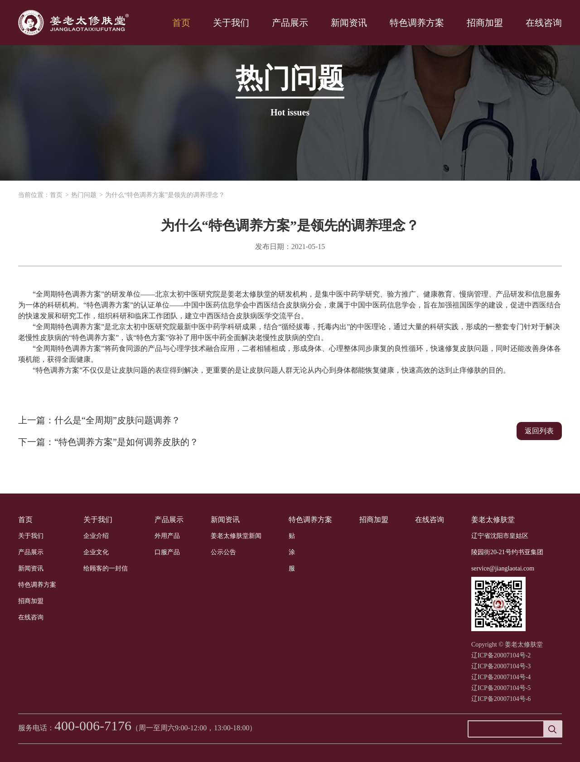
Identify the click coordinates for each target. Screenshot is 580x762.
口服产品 (167, 552)
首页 (181, 23)
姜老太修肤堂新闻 (236, 535)
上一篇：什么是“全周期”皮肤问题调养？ (99, 420)
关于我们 (231, 23)
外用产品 (167, 535)
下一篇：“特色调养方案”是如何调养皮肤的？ (108, 442)
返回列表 (539, 431)
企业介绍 (96, 535)
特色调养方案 (417, 23)
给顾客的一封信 (105, 568)
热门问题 (84, 195)
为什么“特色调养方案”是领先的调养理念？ (165, 195)
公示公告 (223, 552)
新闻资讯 (349, 23)
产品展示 (290, 23)
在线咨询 (544, 23)
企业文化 (96, 552)
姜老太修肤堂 (493, 519)
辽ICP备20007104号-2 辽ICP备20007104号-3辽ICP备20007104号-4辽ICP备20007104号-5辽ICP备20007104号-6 (501, 677)
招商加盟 (485, 23)
